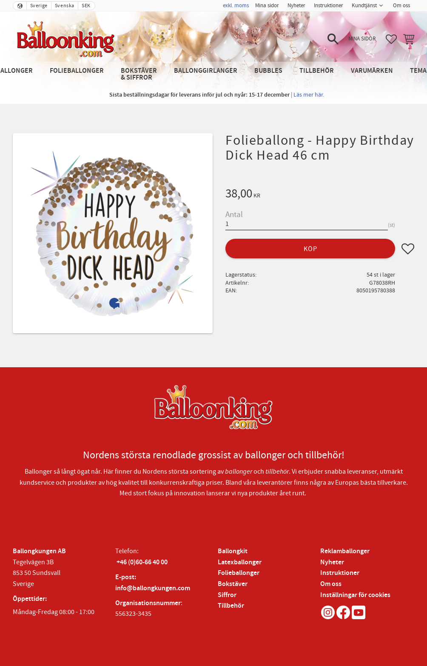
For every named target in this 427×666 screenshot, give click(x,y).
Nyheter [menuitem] (296, 5)
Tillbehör (231, 605)
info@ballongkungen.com (152, 588)
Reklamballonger (345, 551)
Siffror (227, 595)
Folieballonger (238, 573)
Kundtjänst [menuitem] (364, 5)
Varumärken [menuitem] (372, 70)
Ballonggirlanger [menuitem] (205, 70)
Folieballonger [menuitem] (77, 70)
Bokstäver (233, 584)
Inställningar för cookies (355, 595)
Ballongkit (233, 551)
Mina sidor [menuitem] (267, 5)
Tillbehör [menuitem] (316, 70)
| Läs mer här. (307, 95)
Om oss (331, 584)
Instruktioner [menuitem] (328, 5)
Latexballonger (240, 562)
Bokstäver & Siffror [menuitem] (139, 74)
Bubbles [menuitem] (268, 70)
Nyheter (332, 562)
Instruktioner (339, 573)
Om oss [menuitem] (401, 5)
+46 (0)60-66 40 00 (142, 562)
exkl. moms (236, 5)
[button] (333, 39)
